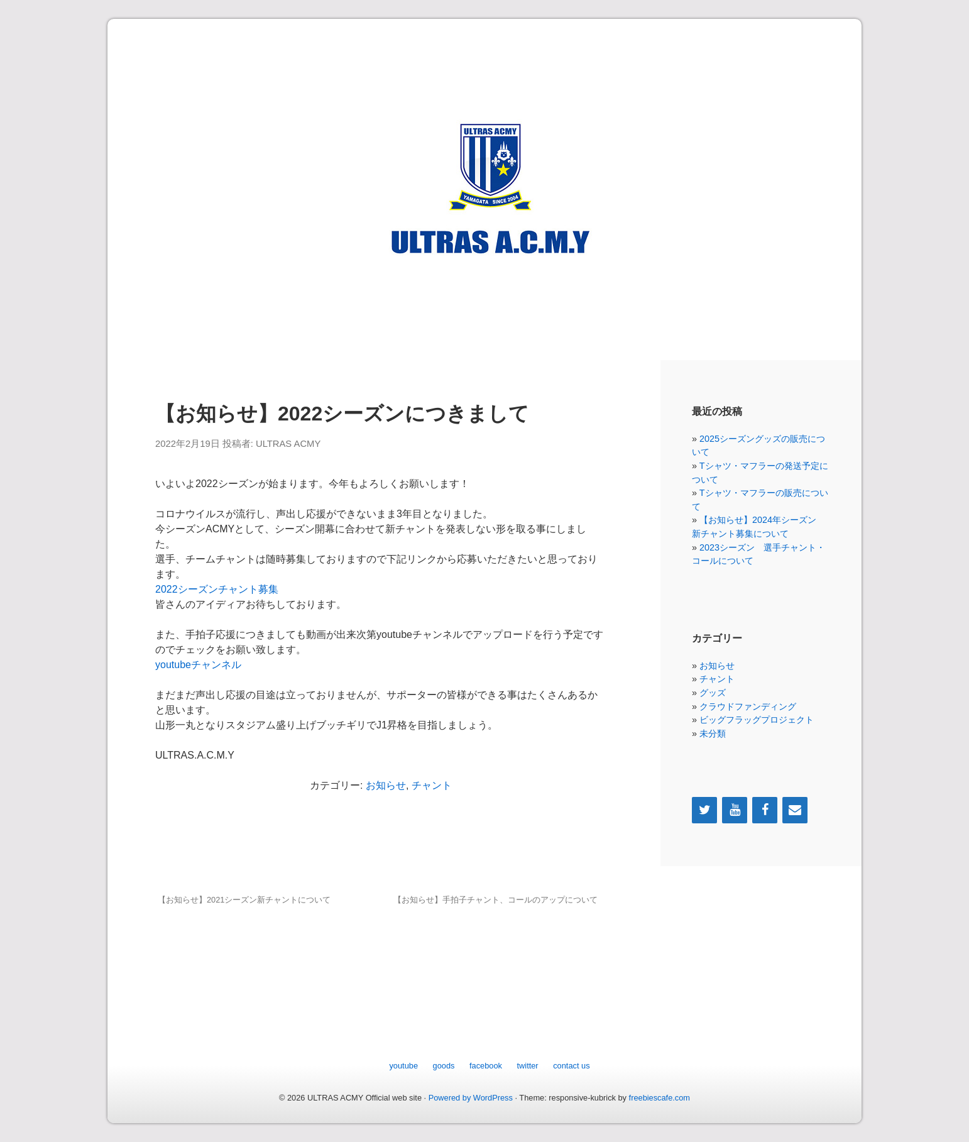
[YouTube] (734, 810)
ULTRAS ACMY (288, 444)
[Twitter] (704, 810)
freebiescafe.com (659, 1097)
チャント (432, 785)
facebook (485, 1065)
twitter (528, 1065)
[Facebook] (764, 810)
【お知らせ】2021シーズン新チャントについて (244, 899)
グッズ (712, 693)
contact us (571, 1065)
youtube (403, 1065)
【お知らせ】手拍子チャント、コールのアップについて (495, 899)
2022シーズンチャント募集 (216, 589)
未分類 (712, 733)
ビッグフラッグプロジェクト (756, 720)
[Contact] (795, 810)
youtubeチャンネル (198, 664)
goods (444, 1065)
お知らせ (386, 785)
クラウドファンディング (747, 706)
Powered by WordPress (471, 1097)
